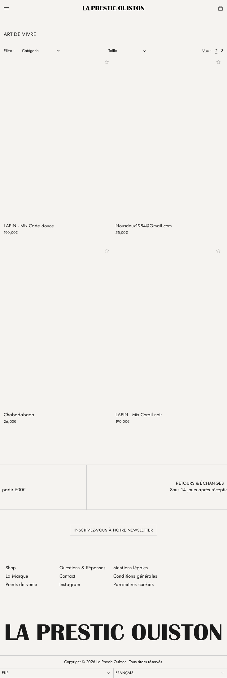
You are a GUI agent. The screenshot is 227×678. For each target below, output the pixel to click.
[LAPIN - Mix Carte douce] (58, 151)
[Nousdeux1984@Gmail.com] (170, 151)
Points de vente (21, 584)
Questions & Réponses (82, 567)
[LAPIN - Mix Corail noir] (170, 340)
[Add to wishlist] (106, 62)
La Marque (17, 576)
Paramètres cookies (133, 584)
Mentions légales (130, 567)
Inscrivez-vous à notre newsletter (113, 530)
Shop (11, 567)
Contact (67, 576)
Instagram (69, 584)
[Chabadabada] (58, 340)
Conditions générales (135, 576)
